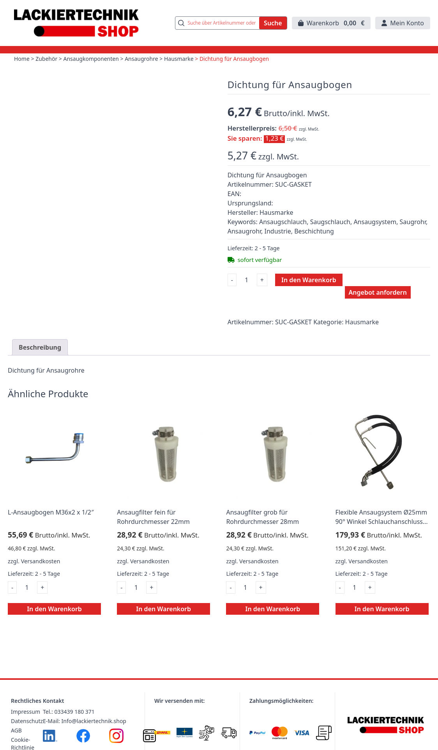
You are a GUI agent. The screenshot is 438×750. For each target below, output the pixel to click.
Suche (273, 23)
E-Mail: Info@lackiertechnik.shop (84, 721)
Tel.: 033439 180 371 (69, 711)
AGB (16, 730)
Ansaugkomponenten (91, 58)
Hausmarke (179, 58)
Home (22, 58)
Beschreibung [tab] (40, 347)
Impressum (25, 711)
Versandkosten (40, 561)
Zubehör (46, 58)
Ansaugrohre (141, 58)
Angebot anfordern (378, 292)
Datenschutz (27, 721)
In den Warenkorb (308, 280)
